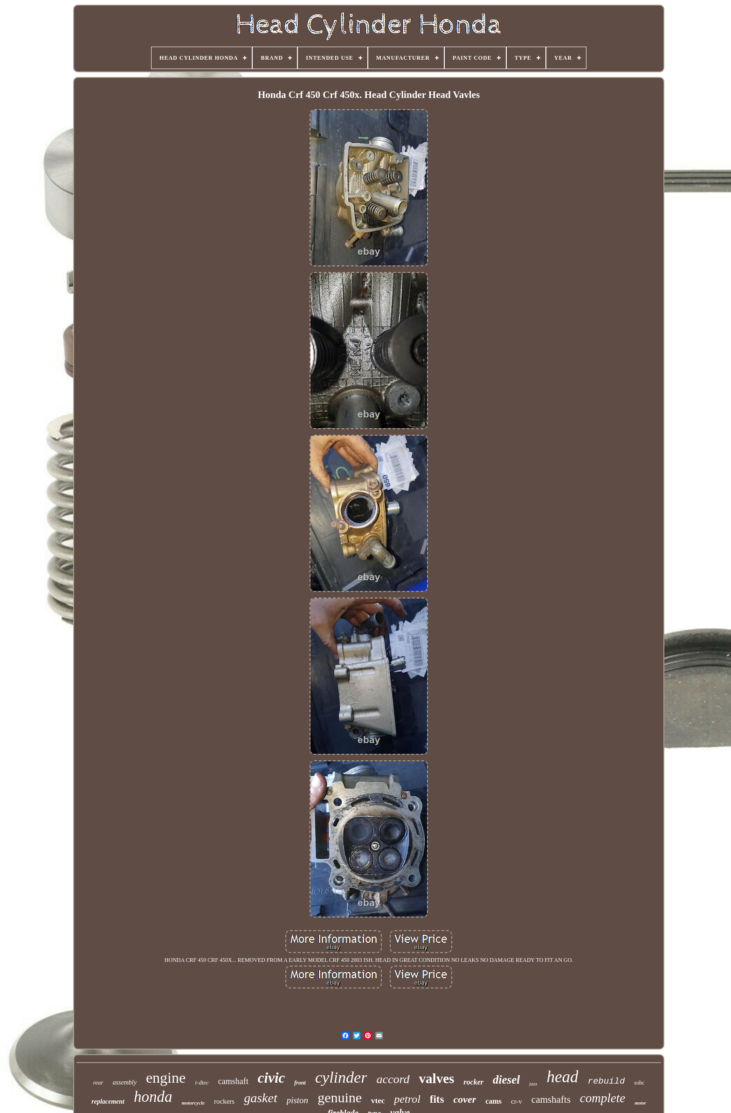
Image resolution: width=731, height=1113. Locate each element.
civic (271, 1078)
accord (392, 1079)
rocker (473, 1082)
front (300, 1082)
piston (297, 1100)
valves (437, 1078)
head (562, 1077)
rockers (224, 1101)
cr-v (516, 1101)
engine (166, 1077)
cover (464, 1099)
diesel (506, 1079)
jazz (533, 1083)
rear (98, 1082)
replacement (107, 1101)
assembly (125, 1082)
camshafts (551, 1099)
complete (602, 1098)
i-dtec (202, 1082)
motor (640, 1103)
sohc (639, 1082)
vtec (378, 1100)
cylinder (341, 1077)
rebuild (606, 1081)
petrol (407, 1099)
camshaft (233, 1081)
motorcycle (193, 1103)
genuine (339, 1097)
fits (437, 1099)
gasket (260, 1098)
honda (153, 1096)
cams (493, 1101)
